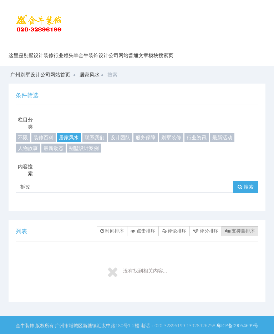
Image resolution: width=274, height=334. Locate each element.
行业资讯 (197, 137)
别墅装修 (171, 137)
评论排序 (174, 231)
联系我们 (95, 137)
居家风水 (90, 74)
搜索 (246, 186)
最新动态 (54, 148)
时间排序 (112, 231)
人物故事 (28, 148)
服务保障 (146, 137)
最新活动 (222, 137)
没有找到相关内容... (145, 270)
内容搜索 (25, 170)
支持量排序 (240, 231)
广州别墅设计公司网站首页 (40, 74)
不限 (23, 137)
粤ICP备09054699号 (237, 325)
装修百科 (44, 137)
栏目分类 (25, 123)
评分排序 (205, 231)
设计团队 (120, 137)
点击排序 (143, 231)
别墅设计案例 (84, 148)
